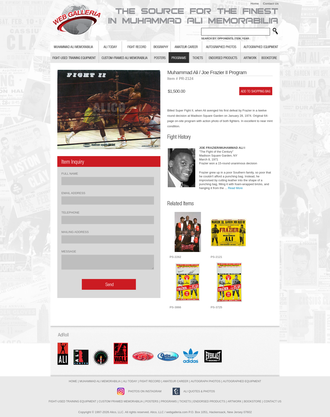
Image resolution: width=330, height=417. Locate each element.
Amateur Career (175, 381)
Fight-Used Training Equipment (72, 401)
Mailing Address (75, 232)
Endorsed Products (209, 401)
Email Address (73, 193)
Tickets (185, 401)
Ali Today (130, 381)
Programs (169, 401)
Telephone (70, 212)
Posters (151, 401)
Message (68, 251)
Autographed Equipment (242, 381)
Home (254, 3)
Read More (235, 188)
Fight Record (150, 381)
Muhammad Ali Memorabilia (100, 381)
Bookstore (252, 401)
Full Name (69, 173)
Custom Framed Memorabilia (121, 401)
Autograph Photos (205, 381)
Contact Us (271, 3)
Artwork (235, 401)
